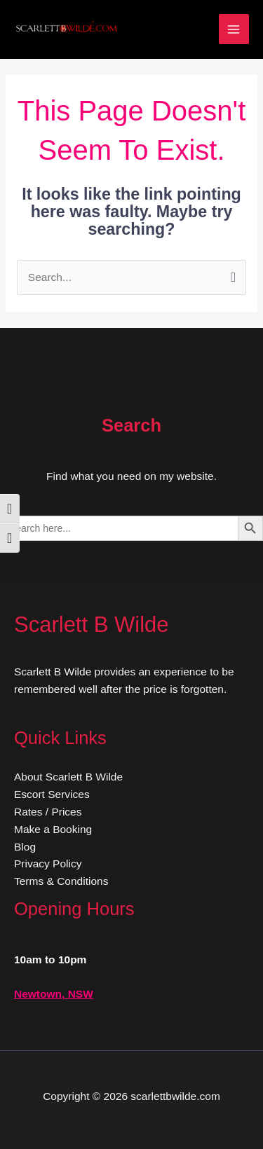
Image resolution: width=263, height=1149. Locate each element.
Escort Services (52, 794)
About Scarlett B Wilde (68, 777)
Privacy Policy (47, 863)
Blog (25, 847)
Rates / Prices (47, 812)
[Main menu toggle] (234, 29)
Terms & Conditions (61, 881)
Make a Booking (53, 829)
